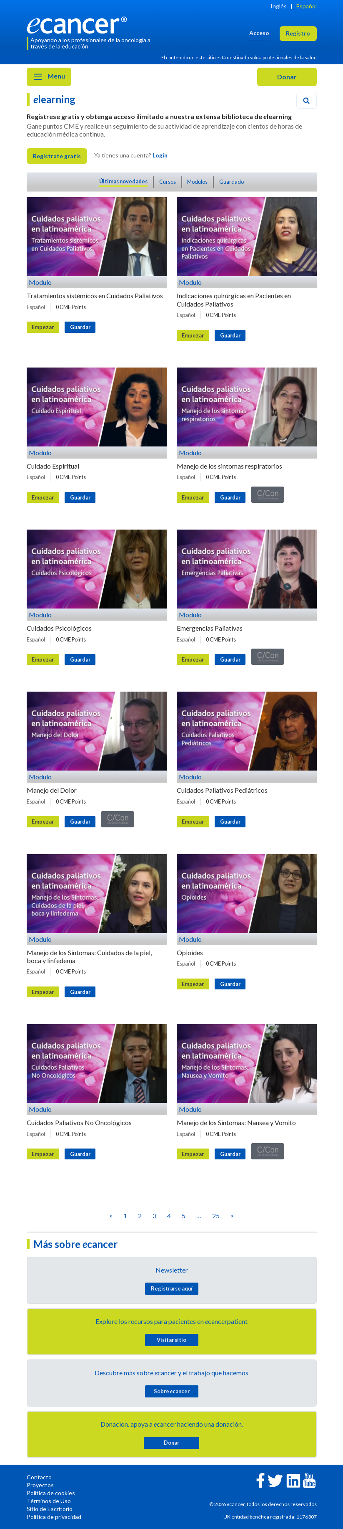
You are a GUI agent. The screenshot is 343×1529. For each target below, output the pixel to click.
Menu (49, 77)
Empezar (43, 327)
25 (216, 1216)
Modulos (197, 181)
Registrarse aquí (172, 1288)
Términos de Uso (49, 1500)
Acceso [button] (259, 32)
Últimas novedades (123, 181)
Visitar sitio (171, 1339)
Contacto (39, 1477)
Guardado (231, 181)
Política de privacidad (54, 1516)
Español (306, 6)
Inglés (278, 6)
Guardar (80, 327)
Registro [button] (298, 33)
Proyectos (40, 1484)
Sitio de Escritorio (50, 1508)
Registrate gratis (57, 156)
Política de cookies (51, 1492)
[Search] (306, 101)
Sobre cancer (172, 1391)
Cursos (167, 181)
